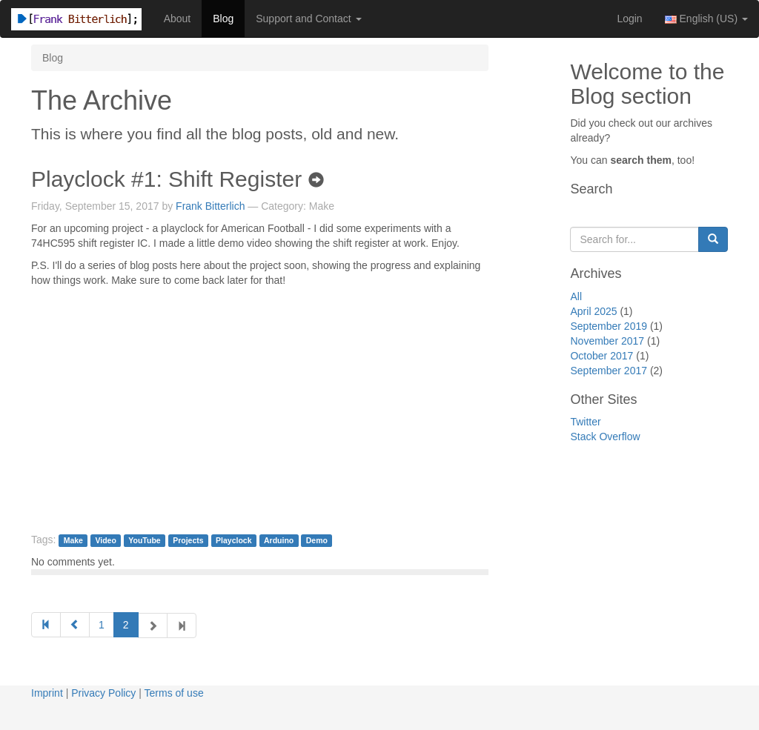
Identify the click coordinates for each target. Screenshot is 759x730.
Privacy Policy (103, 693)
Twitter (585, 422)
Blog (223, 18)
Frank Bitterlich (210, 206)
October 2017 (601, 356)
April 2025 (593, 311)
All (576, 296)
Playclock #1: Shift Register (177, 179)
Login (629, 18)
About (177, 18)
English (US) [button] (706, 18)
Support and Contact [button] (308, 18)
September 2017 (608, 370)
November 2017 (607, 341)
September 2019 (608, 326)
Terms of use (174, 693)
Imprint (47, 693)
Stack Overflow (605, 436)
